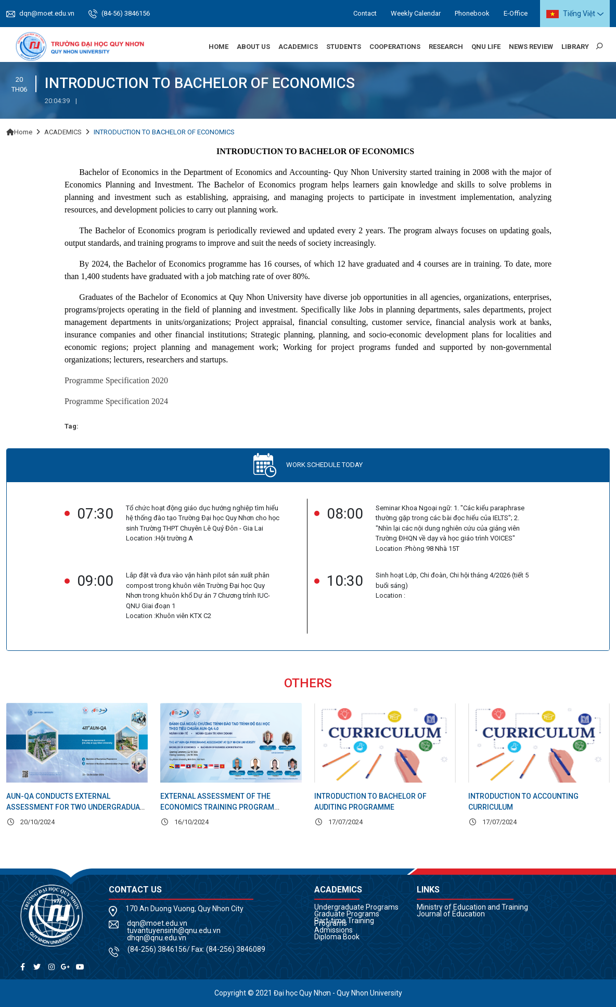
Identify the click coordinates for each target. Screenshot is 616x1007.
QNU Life (485, 47)
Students (343, 47)
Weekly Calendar (416, 13)
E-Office (516, 13)
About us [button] (253, 47)
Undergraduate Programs (356, 907)
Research (446, 47)
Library (575, 47)
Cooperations (394, 47)
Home (218, 47)
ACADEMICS (63, 132)
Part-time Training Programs (344, 921)
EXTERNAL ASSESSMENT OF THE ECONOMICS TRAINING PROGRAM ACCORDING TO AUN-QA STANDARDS (222, 807)
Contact (365, 13)
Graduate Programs (346, 914)
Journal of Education (451, 914)
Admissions (333, 930)
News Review (531, 47)
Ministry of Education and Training (472, 907)
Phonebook (472, 13)
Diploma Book (337, 937)
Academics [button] (298, 47)
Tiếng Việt (570, 13)
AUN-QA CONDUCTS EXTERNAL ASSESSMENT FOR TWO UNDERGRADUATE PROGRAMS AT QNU (77, 807)
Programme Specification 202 (114, 380)
